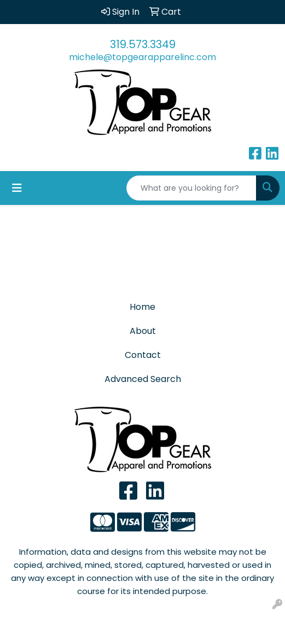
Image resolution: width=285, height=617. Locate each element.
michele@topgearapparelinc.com (142, 57)
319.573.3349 (143, 44)
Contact (143, 355)
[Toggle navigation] (16, 188)
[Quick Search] (191, 188)
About (143, 331)
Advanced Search (142, 379)
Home (142, 307)
